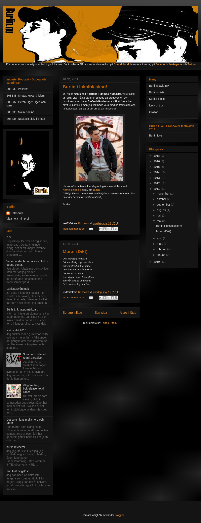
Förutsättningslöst (17, 471)
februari (162, 249)
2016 (157, 161)
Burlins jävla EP (159, 85)
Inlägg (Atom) (110, 322)
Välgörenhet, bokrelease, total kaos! (33, 389)
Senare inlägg (72, 312)
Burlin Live (155, 135)
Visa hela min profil (18, 218)
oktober (162, 199)
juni (159, 215)
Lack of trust (156, 105)
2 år (8, 237)
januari (161, 254)
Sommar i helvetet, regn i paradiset (35, 356)
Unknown (16, 213)
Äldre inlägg (128, 312)
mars (160, 243)
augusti (162, 210)
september (164, 204)
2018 (157, 155)
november (163, 193)
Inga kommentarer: (74, 228)
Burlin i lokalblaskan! (85, 86)
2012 (157, 183)
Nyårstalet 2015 (16, 330)
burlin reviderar (15, 447)
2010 (157, 261)
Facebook (162, 64)
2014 (157, 172)
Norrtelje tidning (72, 189)
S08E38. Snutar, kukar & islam (25, 95)
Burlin (96, 189)
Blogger (119, 515)
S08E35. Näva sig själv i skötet (25, 118)
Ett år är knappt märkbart (22, 309)
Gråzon (153, 112)
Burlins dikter (157, 92)
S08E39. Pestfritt (17, 89)
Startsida (101, 312)
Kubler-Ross (157, 98)
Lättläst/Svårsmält (17, 288)
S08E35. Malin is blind (20, 112)
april (160, 238)
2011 (157, 188)
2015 (157, 166)
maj (159, 221)
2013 (157, 177)
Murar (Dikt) (75, 251)
